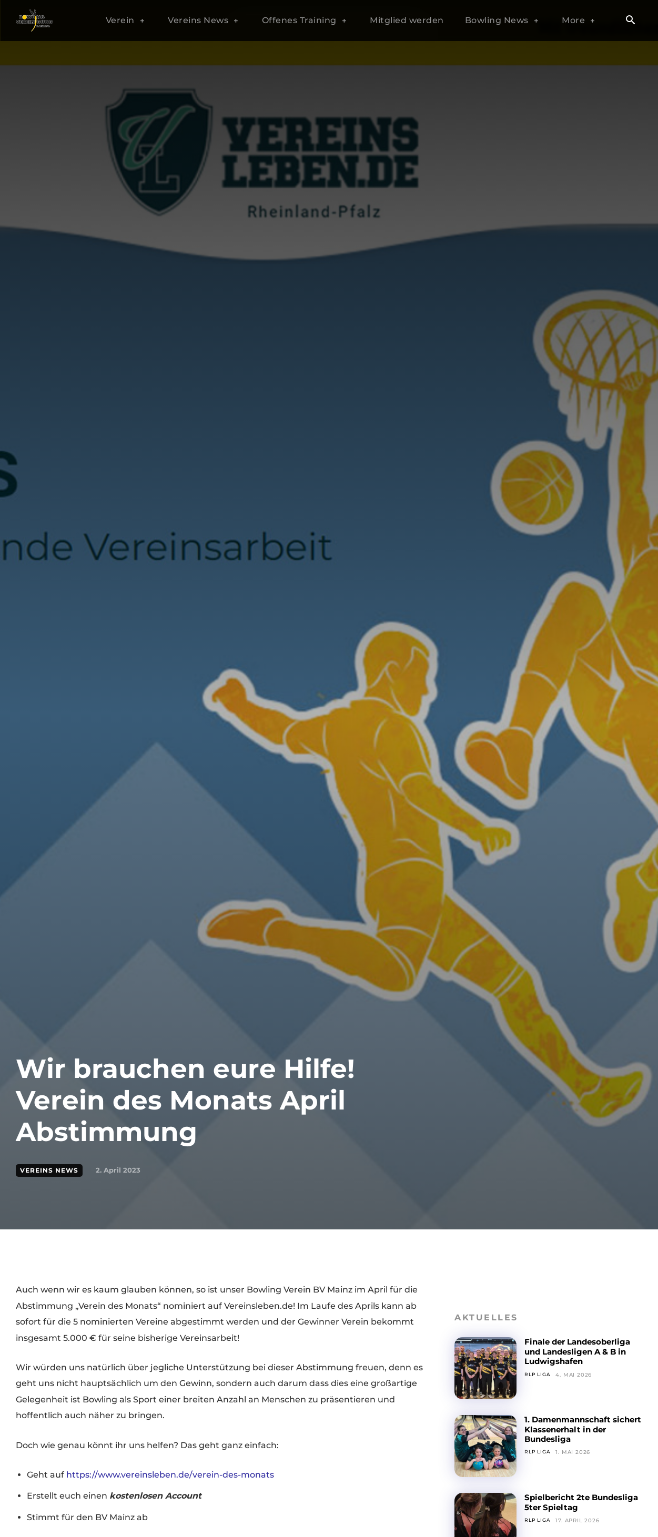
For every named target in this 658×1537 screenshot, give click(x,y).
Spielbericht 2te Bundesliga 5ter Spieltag (579, 1502)
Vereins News (49, 1170)
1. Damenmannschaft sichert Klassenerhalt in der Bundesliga (577, 1429)
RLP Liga (538, 1374)
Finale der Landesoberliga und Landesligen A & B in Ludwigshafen (582, 1351)
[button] (631, 21)
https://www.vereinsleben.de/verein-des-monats (170, 1475)
